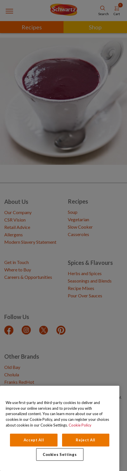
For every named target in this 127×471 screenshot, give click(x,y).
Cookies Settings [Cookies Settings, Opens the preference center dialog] (60, 454)
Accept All (34, 440)
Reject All (85, 440)
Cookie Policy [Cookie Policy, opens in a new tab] (80, 425)
